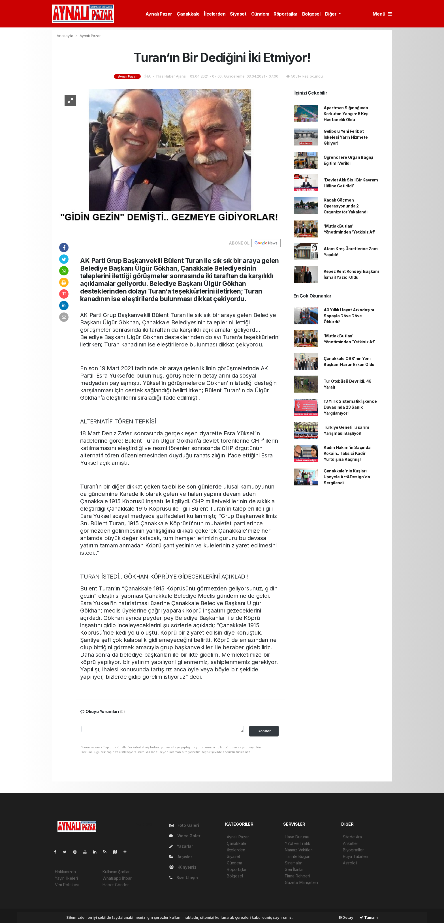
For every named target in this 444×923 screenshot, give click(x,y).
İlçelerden (214, 14)
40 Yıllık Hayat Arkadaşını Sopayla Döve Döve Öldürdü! (349, 315)
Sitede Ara (352, 836)
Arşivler (180, 856)
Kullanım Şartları (117, 871)
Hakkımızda (65, 871)
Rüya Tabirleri (355, 856)
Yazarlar (181, 846)
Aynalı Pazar (159, 14)
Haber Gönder (116, 884)
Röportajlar (286, 14)
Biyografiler (353, 849)
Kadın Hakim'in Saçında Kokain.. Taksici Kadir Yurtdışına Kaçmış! (347, 453)
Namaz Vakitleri (299, 849)
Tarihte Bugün (297, 856)
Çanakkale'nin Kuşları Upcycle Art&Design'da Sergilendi (347, 476)
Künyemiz (183, 867)
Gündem (260, 14)
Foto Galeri (184, 825)
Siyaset (238, 14)
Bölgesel (311, 14)
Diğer (331, 14)
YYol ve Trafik (297, 843)
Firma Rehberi (297, 875)
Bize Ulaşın (183, 877)
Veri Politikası (67, 884)
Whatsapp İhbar (117, 878)
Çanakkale (188, 14)
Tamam (369, 917)
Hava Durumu (297, 836)
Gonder (264, 731)
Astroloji (350, 862)
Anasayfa (65, 35)
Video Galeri (185, 835)
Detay (346, 917)
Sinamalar (293, 862)
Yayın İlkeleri (66, 878)
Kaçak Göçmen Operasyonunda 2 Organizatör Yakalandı (346, 206)
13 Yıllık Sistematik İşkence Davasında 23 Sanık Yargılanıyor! (350, 407)
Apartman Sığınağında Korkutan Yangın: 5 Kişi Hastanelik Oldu (346, 113)
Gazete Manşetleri (301, 882)
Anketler (350, 843)
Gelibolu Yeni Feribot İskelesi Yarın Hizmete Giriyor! (346, 137)
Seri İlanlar (294, 869)
